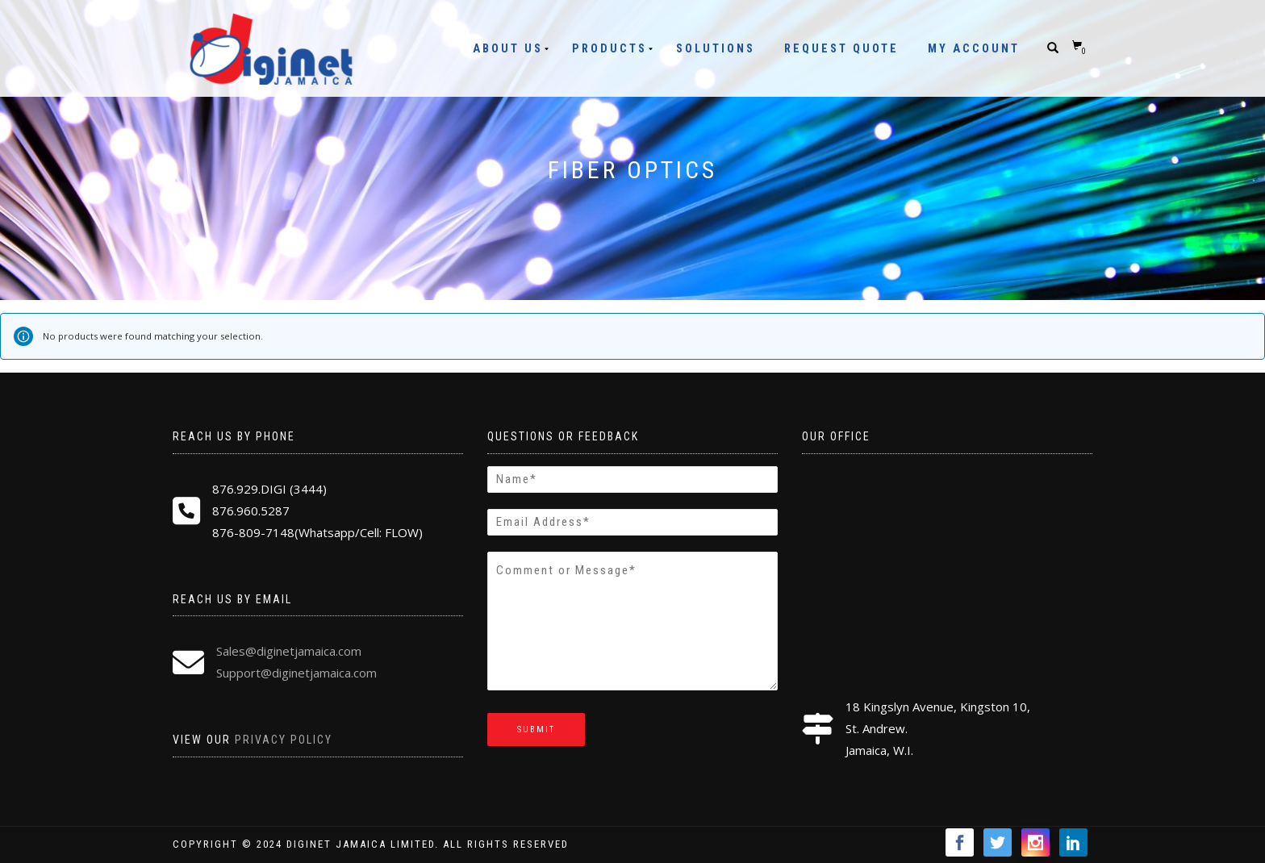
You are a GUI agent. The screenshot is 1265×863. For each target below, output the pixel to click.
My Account (974, 48)
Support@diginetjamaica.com (296, 673)
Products (609, 48)
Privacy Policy (283, 739)
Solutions (715, 48)
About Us (508, 48)
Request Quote (841, 48)
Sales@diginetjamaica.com (288, 651)
